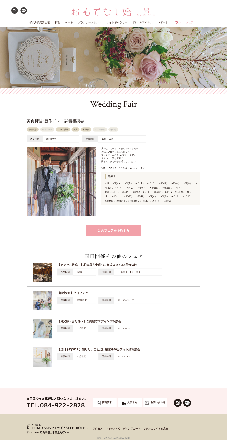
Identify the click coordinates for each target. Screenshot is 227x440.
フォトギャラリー (116, 22)
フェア (190, 22)
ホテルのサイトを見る (155, 428)
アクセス (97, 428)
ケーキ (69, 22)
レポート (163, 22)
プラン (177, 22)
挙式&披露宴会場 (40, 22)
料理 (57, 22)
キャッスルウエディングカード (123, 428)
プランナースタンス (89, 22)
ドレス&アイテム (142, 22)
